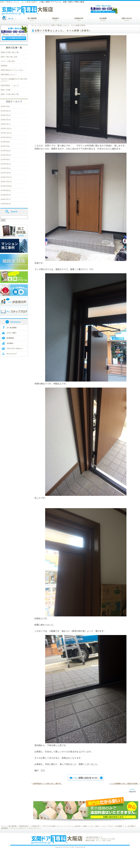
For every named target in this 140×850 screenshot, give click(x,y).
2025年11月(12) (6, 133)
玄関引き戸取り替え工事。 (10, 52)
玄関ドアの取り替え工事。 (10, 94)
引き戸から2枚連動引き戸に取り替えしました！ (14, 80)
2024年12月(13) (6, 177)
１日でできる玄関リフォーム (52, 826)
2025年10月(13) (6, 137)
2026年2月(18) (6, 120)
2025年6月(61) (6, 151)
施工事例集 (13, 826)
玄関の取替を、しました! (10, 85)
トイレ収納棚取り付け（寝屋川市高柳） (124, 783)
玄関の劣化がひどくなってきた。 (13, 70)
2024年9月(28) (6, 190)
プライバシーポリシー (18, 828)
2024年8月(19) (6, 195)
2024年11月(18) (6, 182)
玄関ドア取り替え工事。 (10, 57)
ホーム (34, 25)
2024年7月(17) (6, 199)
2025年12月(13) (6, 128)
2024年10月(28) (6, 186)
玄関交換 (4, 66)
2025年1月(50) (6, 173)
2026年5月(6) (5, 106)
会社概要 (119, 826)
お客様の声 (35, 826)
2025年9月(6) (5, 142)
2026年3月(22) (6, 115)
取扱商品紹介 (24, 826)
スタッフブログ (43, 25)
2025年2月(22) (6, 168)
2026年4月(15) (6, 111)
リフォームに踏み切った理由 (76, 826)
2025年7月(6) (5, 146)
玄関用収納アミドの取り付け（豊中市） (47, 783)
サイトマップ (34, 828)
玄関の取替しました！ (9, 74)
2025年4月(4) (5, 159)
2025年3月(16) (6, 164)
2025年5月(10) (6, 155)
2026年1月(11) (6, 124)
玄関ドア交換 (5, 90)
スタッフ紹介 (94, 826)
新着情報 (4, 828)
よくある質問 (129, 826)
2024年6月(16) (6, 204)
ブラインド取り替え (8, 61)
